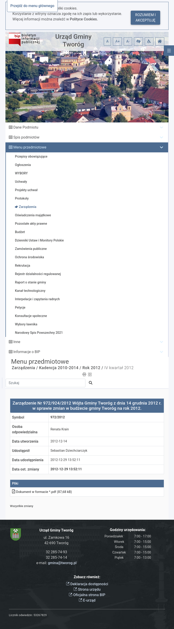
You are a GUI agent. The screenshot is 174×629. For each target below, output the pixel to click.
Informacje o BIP (26, 352)
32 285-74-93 (56, 552)
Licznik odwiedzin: (21, 615)
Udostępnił (21, 451)
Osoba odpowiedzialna (24, 429)
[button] (138, 41)
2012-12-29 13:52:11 (65, 460)
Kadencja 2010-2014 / (60, 368)
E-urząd (87, 600)
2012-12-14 (59, 441)
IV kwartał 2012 (118, 368)
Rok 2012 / (92, 368)
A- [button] (128, 41)
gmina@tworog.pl (62, 563)
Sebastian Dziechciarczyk (69, 451)
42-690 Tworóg (56, 543)
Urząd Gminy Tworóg (73, 40)
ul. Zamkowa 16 (56, 537)
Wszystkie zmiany (21, 506)
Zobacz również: (87, 577)
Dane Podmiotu (25, 127)
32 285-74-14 (56, 557)
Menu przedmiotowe (29, 147)
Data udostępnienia (28, 460)
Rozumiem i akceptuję (145, 17)
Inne (16, 342)
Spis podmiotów (26, 137)
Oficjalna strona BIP (87, 595)
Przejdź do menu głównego (32, 6)
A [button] (107, 41)
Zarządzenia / (25, 368)
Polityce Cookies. (84, 19)
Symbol (18, 417)
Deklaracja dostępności (87, 584)
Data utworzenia (25, 441)
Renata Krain (60, 429)
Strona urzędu (87, 589)
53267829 (40, 615)
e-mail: (56, 563)
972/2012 (58, 417)
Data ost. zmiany (25, 469)
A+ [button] (117, 41)
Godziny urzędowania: (128, 530)
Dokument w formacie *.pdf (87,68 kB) (42, 492)
